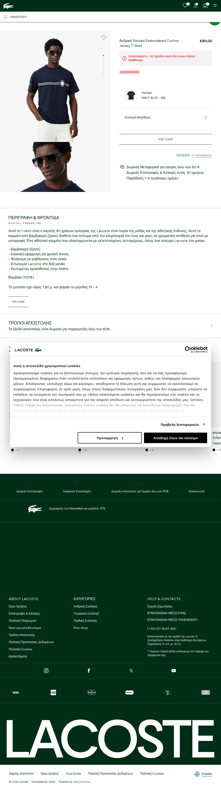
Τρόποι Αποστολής (22, 635)
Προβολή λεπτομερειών (180, 424)
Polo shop (81, 628)
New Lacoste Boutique (25, 628)
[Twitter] (131, 670)
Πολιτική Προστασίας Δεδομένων (31, 642)
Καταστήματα (18, 656)
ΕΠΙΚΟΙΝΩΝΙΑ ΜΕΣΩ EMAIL (166, 613)
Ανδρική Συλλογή (85, 606)
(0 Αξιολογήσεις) (202, 155)
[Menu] (215, 5)
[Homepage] (8, 5)
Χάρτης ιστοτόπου (21, 773)
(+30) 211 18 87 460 (161, 629)
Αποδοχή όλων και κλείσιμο (175, 438)
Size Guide (165, 139)
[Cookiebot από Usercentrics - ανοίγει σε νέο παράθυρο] (188, 349)
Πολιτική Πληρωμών (22, 621)
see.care (18, 301)
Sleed (51, 781)
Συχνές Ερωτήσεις (160, 606)
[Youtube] (173, 670)
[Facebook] (89, 670)
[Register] (195, 5)
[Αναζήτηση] (110, 17)
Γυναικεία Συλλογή (86, 613)
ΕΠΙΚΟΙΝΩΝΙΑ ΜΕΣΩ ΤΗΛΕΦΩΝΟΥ (172, 620)
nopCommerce (81, 781)
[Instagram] (46, 670)
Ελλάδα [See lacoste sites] (203, 774)
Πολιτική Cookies (20, 649)
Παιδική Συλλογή (85, 621)
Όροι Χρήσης (18, 606)
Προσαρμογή (110, 438)
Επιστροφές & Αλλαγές (24, 613)
